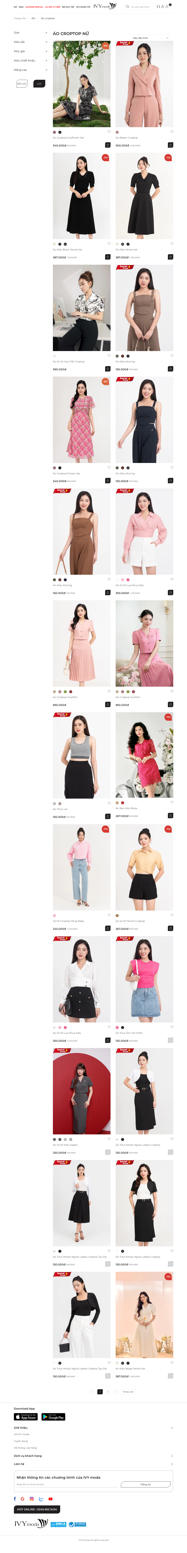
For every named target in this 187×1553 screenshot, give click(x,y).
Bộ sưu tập (68, 7)
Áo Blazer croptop (126, 137)
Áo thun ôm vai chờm (129, 1033)
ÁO (33, 18)
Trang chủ (20, 18)
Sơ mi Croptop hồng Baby (68, 921)
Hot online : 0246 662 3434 (37, 1509)
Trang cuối (128, 1391)
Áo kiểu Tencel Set (126, 249)
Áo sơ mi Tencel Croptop (130, 921)
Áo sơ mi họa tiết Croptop (68, 361)
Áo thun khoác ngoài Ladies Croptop (138, 1145)
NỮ (15, 7)
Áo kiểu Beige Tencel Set (130, 1368)
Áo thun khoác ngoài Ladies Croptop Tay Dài (80, 1256)
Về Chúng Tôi (83, 7)
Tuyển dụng (21, 1441)
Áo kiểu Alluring (125, 361)
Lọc (39, 83)
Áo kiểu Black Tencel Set (67, 249)
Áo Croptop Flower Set (66, 473)
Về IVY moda (21, 1434)
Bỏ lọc (21, 83)
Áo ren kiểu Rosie (126, 808)
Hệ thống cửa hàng (25, 1447)
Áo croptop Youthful (65, 697)
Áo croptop (47, 18)
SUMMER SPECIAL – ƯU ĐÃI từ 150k (42, 7)
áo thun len (60, 809)
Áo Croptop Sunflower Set (68, 137)
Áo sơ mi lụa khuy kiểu (130, 585)
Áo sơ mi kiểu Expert (65, 1145)
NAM (21, 7)
